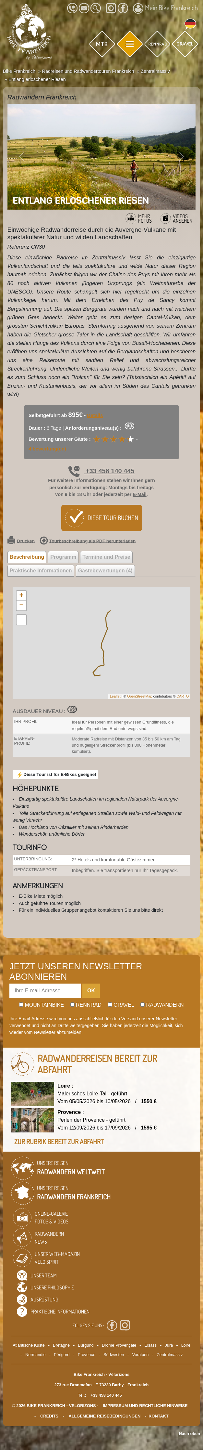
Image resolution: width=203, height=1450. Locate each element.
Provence (86, 1354)
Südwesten (113, 1354)
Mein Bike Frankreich (165, 8)
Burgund (85, 1345)
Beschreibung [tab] (27, 557)
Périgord (61, 1354)
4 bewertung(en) (47, 448)
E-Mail (139, 494)
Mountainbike (41, 1005)
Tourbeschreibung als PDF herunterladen (88, 541)
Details (95, 415)
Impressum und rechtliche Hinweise (145, 1405)
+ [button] (21, 596)
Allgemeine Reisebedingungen (104, 1416)
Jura (169, 1345)
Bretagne (61, 1345)
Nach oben (189, 1433)
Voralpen (140, 1354)
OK (91, 990)
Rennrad (86, 1005)
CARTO (182, 696)
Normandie (35, 1354)
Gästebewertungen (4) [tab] (105, 570)
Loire (185, 1345)
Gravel (121, 1005)
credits (49, 1416)
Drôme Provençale (119, 1345)
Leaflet (115, 696)
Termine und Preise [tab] (106, 557)
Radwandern (162, 1005)
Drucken (21, 541)
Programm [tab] (63, 557)
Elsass (150, 1345)
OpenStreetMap (139, 696)
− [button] (21, 605)
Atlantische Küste (29, 1345)
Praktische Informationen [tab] (41, 570)
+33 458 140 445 (101, 471)
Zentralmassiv (170, 1354)
